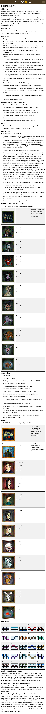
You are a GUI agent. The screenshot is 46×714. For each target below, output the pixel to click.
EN (43, 2)
